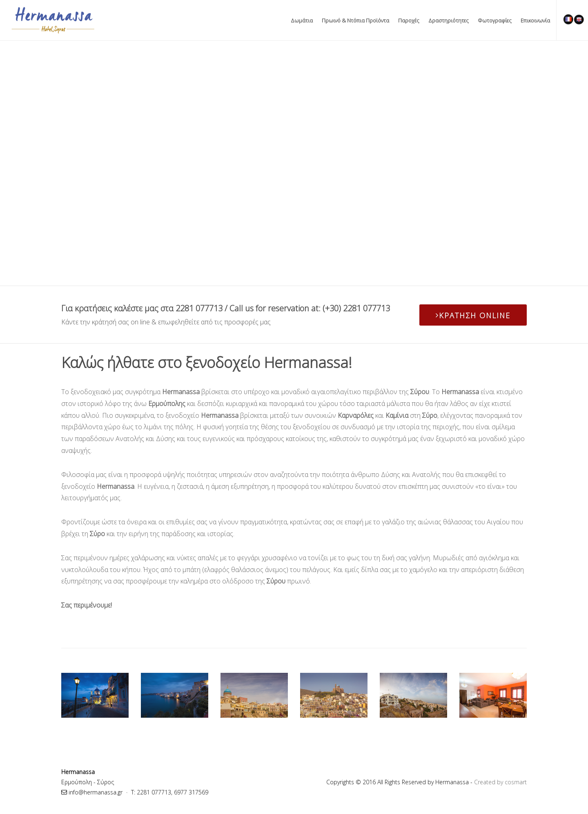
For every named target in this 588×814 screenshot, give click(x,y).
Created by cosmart (500, 782)
